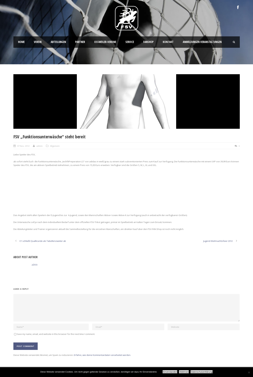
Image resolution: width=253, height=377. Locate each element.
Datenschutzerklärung (201, 372)
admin (39, 145)
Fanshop (148, 42)
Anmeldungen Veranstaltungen (202, 42)
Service (129, 42)
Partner (80, 42)
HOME (21, 42)
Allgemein (55, 145)
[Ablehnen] (249, 372)
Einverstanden (170, 372)
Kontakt (168, 42)
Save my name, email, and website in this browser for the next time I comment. (56, 334)
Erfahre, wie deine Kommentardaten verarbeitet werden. (102, 355)
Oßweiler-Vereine (105, 42)
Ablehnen (184, 372)
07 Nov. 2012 (23, 145)
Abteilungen (58, 42)
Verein (37, 42)
